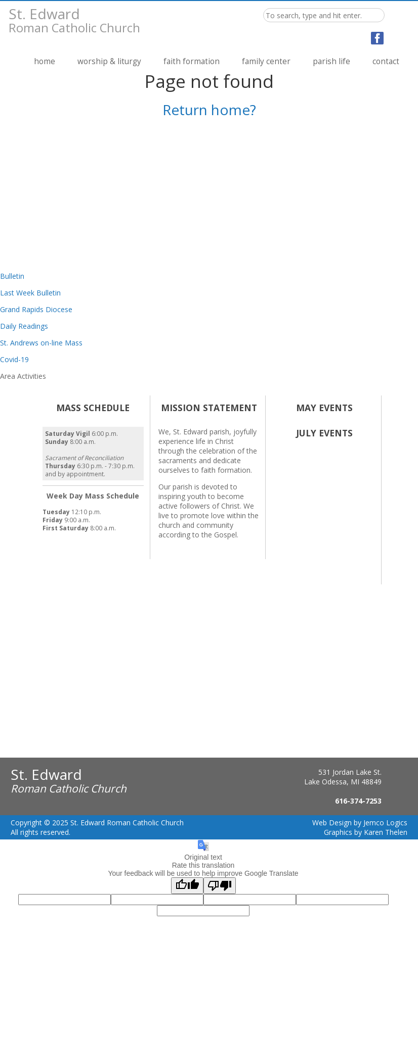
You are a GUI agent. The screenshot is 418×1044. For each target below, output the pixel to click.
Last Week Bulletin (30, 292)
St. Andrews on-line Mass (41, 342)
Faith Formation (191, 61)
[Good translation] (187, 885)
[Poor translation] (219, 885)
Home (44, 61)
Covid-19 (14, 359)
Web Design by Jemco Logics (359, 822)
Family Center (266, 61)
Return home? (209, 109)
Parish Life (331, 61)
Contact (385, 61)
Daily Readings (24, 326)
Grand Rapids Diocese (36, 309)
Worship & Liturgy (109, 61)
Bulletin (12, 276)
